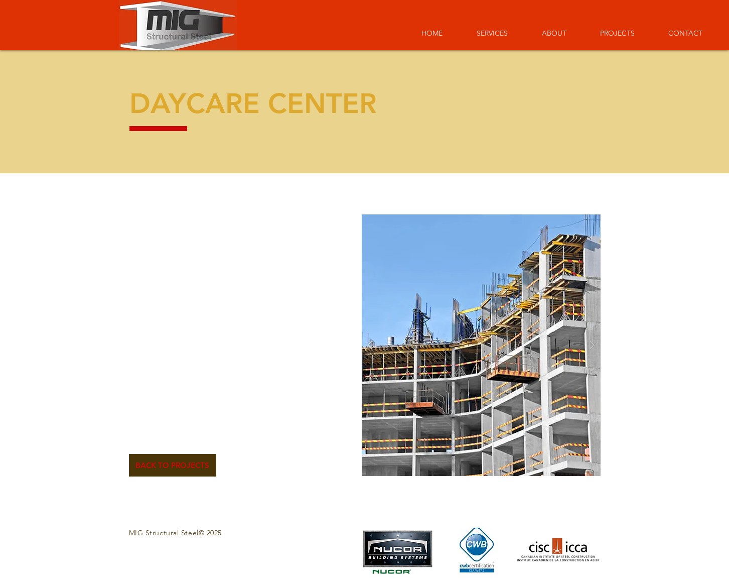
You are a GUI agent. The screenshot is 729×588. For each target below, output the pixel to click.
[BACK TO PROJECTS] (172, 465)
